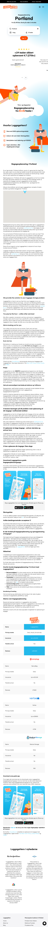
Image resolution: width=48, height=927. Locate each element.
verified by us (15, 254)
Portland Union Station (31, 921)
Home (4, 921)
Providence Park (29, 925)
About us (5, 923)
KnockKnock (15, 361)
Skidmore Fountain (30, 923)
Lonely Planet (40, 363)
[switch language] (39, 7)
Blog (4, 925)
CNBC (7, 364)
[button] (44, 923)
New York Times (31, 363)
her (23, 517)
